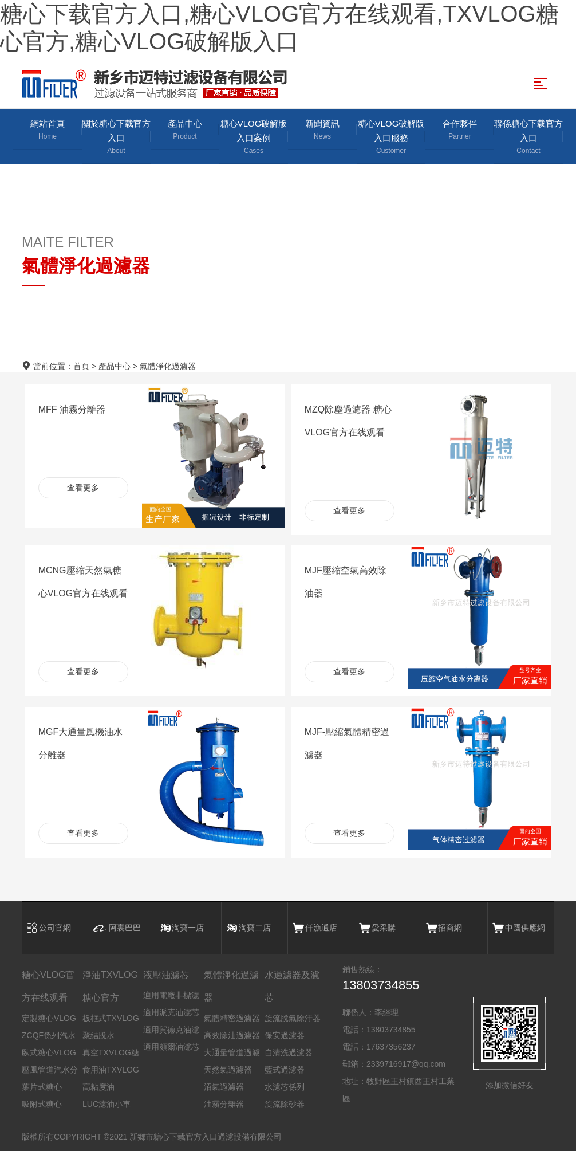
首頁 (81, 366)
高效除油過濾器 (232, 1035)
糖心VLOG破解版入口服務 (391, 137)
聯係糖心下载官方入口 (528, 137)
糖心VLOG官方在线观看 (48, 986)
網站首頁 (47, 130)
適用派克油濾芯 (171, 1012)
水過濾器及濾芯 (292, 986)
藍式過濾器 (285, 1069)
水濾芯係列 (285, 1086)
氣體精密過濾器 (232, 1018)
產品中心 (185, 130)
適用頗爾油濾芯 (171, 1046)
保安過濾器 (285, 1035)
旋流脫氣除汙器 (293, 1018)
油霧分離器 (224, 1104)
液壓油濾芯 (166, 975)
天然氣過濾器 (228, 1069)
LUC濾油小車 (106, 1104)
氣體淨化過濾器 (168, 366)
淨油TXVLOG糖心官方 (110, 986)
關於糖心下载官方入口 (116, 137)
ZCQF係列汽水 (49, 1035)
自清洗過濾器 (289, 1052)
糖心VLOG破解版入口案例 (253, 137)
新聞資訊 (322, 130)
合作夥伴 (459, 130)
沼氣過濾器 (224, 1086)
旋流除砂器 (285, 1104)
